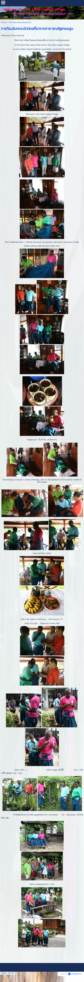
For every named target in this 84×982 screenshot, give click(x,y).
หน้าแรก (4, 22)
